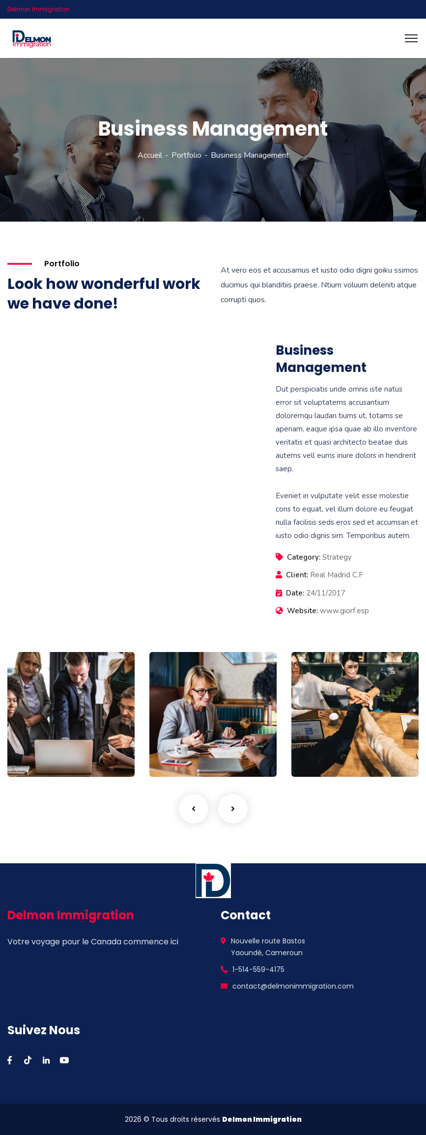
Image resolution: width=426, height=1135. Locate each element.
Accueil (150, 155)
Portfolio (186, 155)
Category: (303, 557)
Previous (193, 808)
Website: (302, 611)
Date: (295, 593)
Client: (297, 575)
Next (233, 808)
